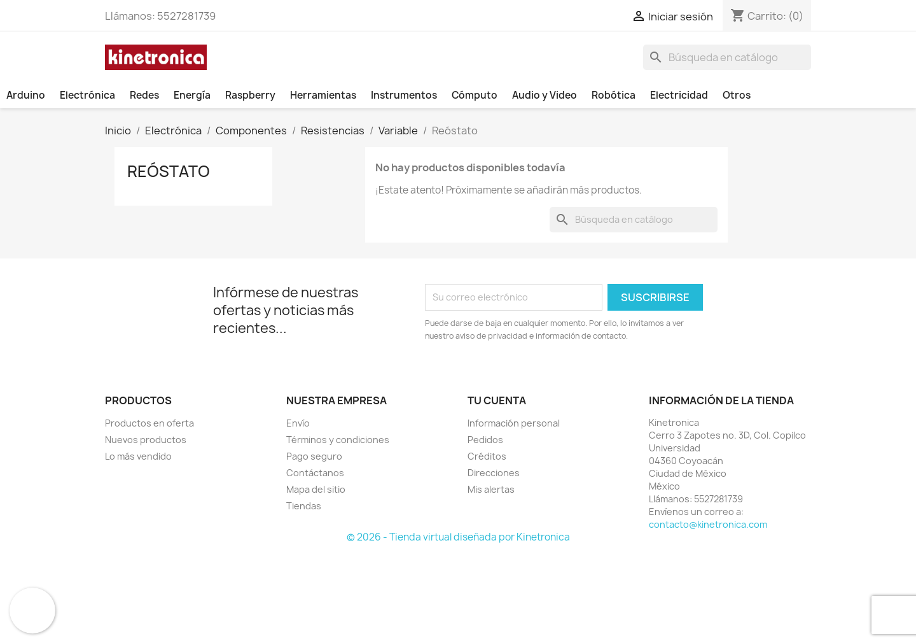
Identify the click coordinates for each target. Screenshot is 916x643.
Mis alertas (491, 489)
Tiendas (303, 506)
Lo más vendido (138, 456)
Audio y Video (544, 95)
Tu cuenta (497, 400)
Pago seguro (314, 456)
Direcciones (494, 473)
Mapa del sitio (315, 489)
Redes (144, 95)
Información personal (514, 423)
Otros (737, 95)
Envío (298, 423)
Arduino (25, 95)
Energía (192, 95)
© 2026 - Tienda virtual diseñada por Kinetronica (458, 537)
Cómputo (474, 95)
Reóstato (168, 171)
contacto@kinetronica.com (708, 524)
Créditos (487, 456)
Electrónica (87, 95)
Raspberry (250, 95)
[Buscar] (727, 57)
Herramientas (323, 95)
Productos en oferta (149, 423)
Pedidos (485, 440)
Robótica (613, 95)
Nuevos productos (145, 440)
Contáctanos (315, 473)
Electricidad (679, 95)
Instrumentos (404, 95)
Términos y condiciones (337, 440)
